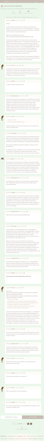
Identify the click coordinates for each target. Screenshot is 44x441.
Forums (12, 8)
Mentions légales (32, 438)
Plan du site (4, 438)
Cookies (41, 438)
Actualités (15, 1)
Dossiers (30, 1)
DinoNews (7, 1)
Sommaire (13, 12)
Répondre (20, 12)
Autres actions (28, 12)
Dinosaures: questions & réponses (18, 438)
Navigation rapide (22, 428)
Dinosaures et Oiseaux (19, 8)
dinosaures (23, 1)
